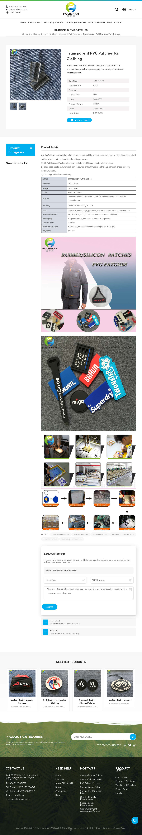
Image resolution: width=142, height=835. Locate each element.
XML (91, 828)
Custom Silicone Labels (91, 779)
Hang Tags (11, 181)
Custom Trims (34, 22)
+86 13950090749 (17, 6)
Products (59, 779)
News (58, 787)
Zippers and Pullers (14, 203)
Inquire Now (79, 120)
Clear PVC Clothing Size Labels (81, 534)
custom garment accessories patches (90, 810)
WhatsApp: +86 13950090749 (20, 791)
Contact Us (60, 791)
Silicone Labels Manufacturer (87, 804)
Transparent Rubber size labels (99, 534)
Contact (118, 22)
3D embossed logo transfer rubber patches (72, 539)
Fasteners (11, 188)
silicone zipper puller (90, 787)
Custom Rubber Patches (91, 775)
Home (23, 22)
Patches (52, 34)
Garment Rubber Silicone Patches (87, 701)
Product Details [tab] (49, 147)
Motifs (10, 218)
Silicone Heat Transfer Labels (90, 792)
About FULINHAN (96, 22)
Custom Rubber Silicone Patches (22, 701)
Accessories (12, 210)
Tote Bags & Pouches (76, 22)
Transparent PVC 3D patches (50, 539)
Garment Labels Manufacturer (88, 798)
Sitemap (107, 828)
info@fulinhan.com (18, 9)
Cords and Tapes (13, 196)
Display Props (15, 241)
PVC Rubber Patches (90, 783)
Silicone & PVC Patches (69, 34)
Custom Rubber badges (120, 699)
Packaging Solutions (54, 22)
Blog (109, 22)
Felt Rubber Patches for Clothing (54, 701)
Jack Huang (15, 12)
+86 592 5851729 (18, 783)
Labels (10, 174)
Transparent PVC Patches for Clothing (61, 534)
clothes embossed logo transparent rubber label (123, 534)
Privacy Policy (119, 828)
